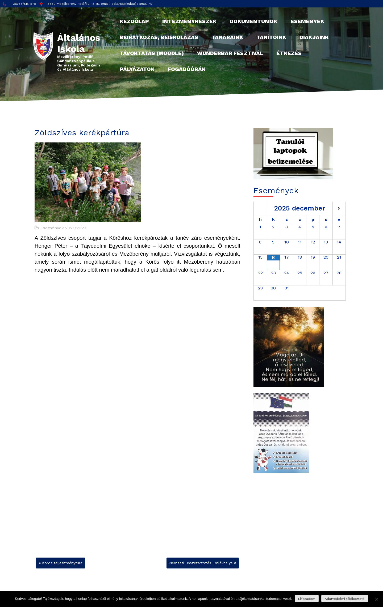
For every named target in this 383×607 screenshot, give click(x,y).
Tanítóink (271, 37)
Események (307, 21)
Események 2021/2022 (63, 227)
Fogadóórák (187, 69)
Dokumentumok (253, 21)
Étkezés (289, 53)
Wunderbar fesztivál (230, 53)
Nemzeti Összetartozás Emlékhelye (201, 563)
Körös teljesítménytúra (62, 563)
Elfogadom (306, 599)
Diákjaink (314, 37)
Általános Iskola (78, 43)
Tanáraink (227, 37)
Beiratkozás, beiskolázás (159, 37)
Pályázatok (137, 69)
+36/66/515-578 (19, 4)
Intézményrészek (189, 21)
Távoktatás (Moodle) (152, 53)
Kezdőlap (134, 21)
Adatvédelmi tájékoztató (345, 599)
